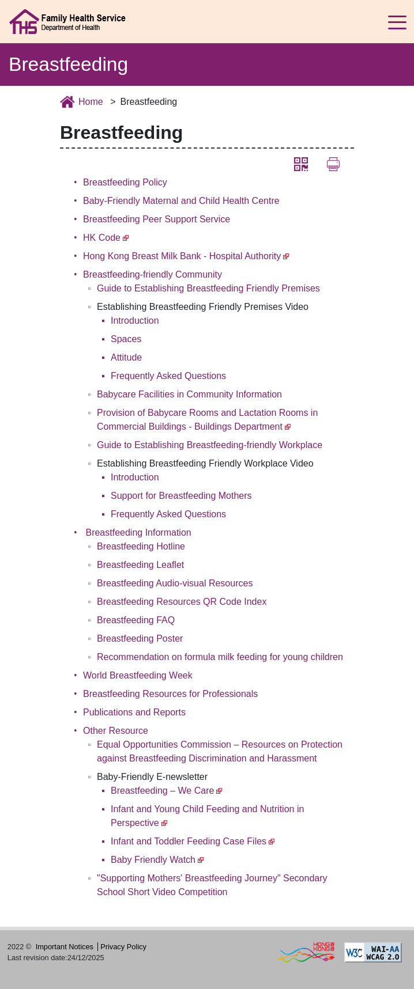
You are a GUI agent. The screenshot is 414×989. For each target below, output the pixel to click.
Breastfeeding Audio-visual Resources (175, 583)
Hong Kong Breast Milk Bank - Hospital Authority (182, 256)
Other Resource (115, 731)
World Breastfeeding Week (138, 675)
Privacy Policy (123, 946)
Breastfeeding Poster (140, 638)
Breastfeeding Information (138, 532)
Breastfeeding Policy (125, 182)
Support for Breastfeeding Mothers (181, 496)
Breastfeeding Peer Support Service (156, 219)
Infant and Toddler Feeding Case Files (188, 841)
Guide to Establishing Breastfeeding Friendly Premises (208, 288)
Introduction (135, 320)
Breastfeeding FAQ (136, 620)
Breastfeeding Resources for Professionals (170, 694)
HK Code (102, 237)
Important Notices (64, 946)
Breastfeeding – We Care (162, 790)
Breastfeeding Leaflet (140, 565)
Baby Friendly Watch (153, 860)
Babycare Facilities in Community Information (189, 394)
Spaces (126, 339)
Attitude (126, 357)
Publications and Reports (134, 712)
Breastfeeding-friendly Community (152, 274)
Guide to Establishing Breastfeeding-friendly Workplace (209, 445)
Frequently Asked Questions (168, 376)
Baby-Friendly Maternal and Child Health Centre (181, 201)
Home (90, 102)
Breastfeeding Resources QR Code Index (181, 602)
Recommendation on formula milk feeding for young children (220, 657)
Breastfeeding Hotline (141, 546)
